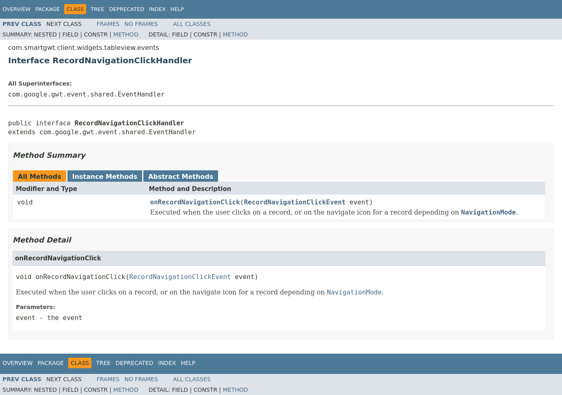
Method (125, 34)
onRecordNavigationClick (195, 202)
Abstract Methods (180, 176)
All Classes (192, 24)
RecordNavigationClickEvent (295, 202)
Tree (97, 9)
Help (177, 9)
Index (157, 9)
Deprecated (126, 9)
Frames (108, 24)
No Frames (141, 24)
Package (47, 9)
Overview (16, 9)
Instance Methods (104, 176)
